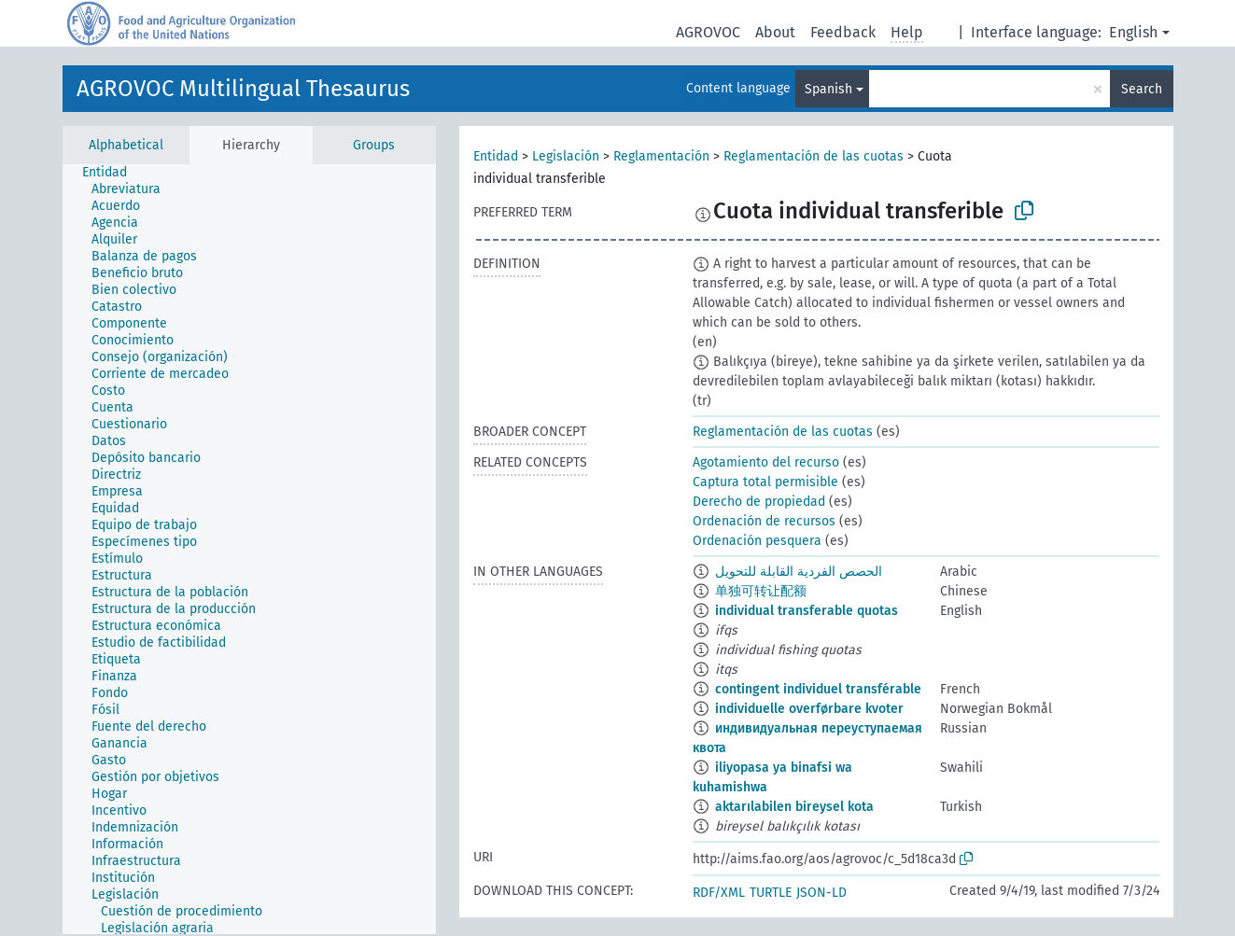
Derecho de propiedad (759, 502)
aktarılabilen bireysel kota (794, 807)
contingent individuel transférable (818, 689)
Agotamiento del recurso (766, 462)
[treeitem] (112, 172)
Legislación (565, 156)
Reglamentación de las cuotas (813, 156)
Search (1141, 89)
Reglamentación (661, 156)
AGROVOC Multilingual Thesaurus (243, 89)
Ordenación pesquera (757, 541)
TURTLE (771, 893)
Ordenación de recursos (764, 521)
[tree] (249, 549)
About (775, 32)
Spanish (828, 89)
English (1133, 32)
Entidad (495, 156)
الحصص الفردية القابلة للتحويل (798, 572)
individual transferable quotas (806, 611)
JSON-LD (821, 893)
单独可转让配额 (761, 591)
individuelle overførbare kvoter (809, 709)
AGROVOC (708, 32)
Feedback (843, 32)
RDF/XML (719, 893)
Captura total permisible (765, 482)
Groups (374, 145)
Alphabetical (126, 145)
